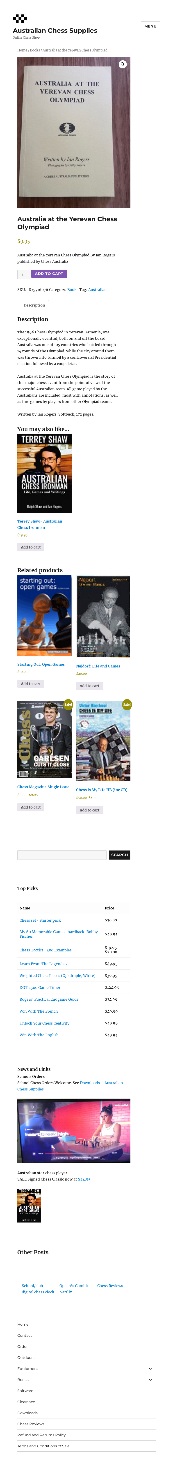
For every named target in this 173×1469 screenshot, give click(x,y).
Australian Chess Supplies (55, 30)
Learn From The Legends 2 (44, 964)
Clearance (26, 1402)
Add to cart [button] (31, 547)
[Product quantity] (23, 274)
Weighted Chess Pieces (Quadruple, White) (58, 975)
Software (25, 1391)
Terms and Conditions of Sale (43, 1446)
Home (22, 50)
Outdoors (25, 1357)
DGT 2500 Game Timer (40, 987)
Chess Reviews (110, 1285)
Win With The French (39, 1011)
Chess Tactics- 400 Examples (46, 950)
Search (119, 855)
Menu (150, 26)
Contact (24, 1335)
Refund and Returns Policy (41, 1435)
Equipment (27, 1369)
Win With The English (39, 1035)
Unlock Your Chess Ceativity (44, 1023)
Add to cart (49, 274)
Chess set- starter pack (40, 920)
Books (35, 50)
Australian (97, 289)
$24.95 (84, 1179)
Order (22, 1346)
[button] (123, 64)
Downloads (27, 1413)
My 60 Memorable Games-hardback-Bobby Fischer (59, 934)
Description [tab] (34, 305)
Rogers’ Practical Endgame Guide (49, 999)
